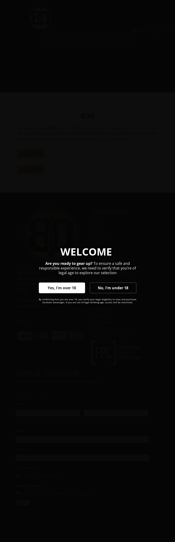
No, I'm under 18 (113, 287)
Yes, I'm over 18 (62, 287)
